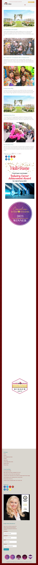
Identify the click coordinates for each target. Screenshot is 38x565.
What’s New (6, 461)
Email (5, 541)
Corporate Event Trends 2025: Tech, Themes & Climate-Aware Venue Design (17, 477)
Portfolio (5, 460)
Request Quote (6, 465)
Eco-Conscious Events (7, 472)
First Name (6, 533)
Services (5, 457)
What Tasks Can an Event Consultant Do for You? (12, 474)
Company (5, 545)
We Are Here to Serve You (8, 480)
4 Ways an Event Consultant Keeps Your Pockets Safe (13, 482)
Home (5, 455)
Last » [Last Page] (20, 155)
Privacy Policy (6, 466)
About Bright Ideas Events (8, 458)
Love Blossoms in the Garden (10, 31)
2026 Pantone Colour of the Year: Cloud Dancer (12, 475)
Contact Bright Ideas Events (8, 463)
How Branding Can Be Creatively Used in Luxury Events (13, 479)
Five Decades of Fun (8, 146)
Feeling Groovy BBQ (8, 90)
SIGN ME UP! (6, 551)
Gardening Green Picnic (9, 117)
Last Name (6, 537)
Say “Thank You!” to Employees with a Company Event (16, 59)
